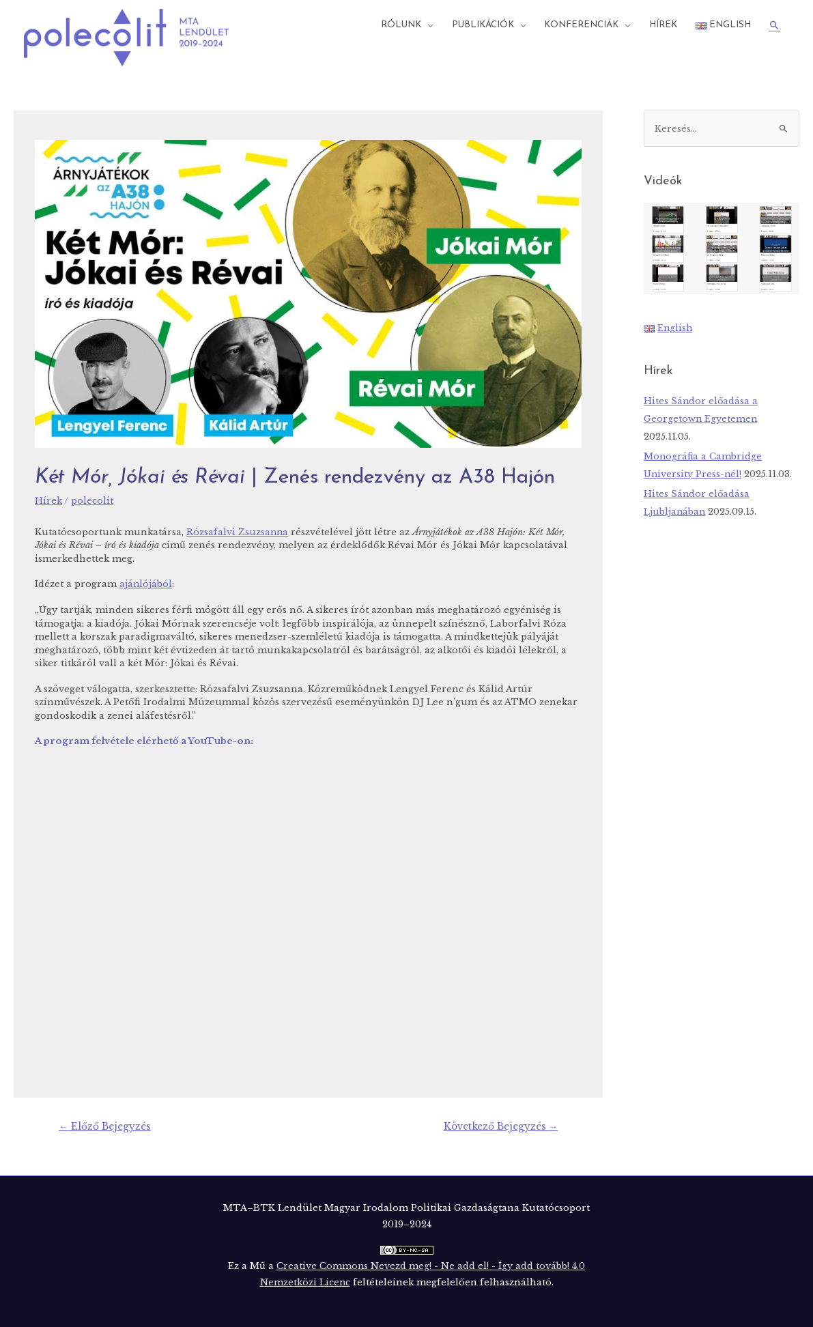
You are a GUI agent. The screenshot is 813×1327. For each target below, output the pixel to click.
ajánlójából (146, 583)
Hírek (663, 24)
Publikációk (483, 24)
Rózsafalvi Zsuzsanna (237, 531)
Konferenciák (581, 24)
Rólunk (401, 24)
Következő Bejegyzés (500, 1126)
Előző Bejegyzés (105, 1126)
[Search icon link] (774, 25)
